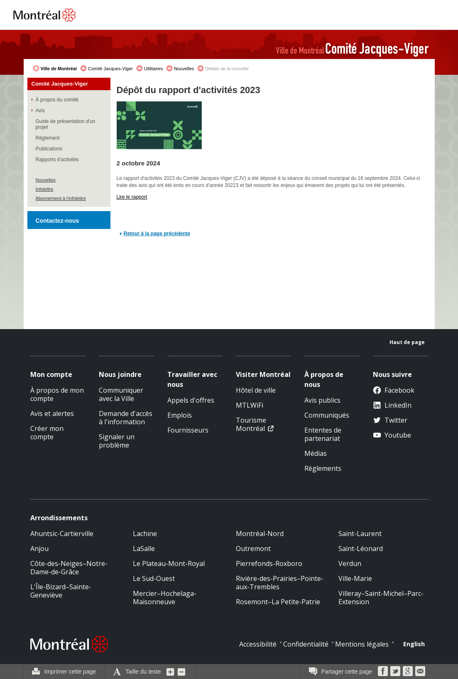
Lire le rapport (132, 197)
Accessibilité (258, 644)
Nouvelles (184, 68)
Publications (49, 149)
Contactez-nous (57, 220)
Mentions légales (362, 644)
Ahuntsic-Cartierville (61, 533)
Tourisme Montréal (251, 424)
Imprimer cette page (70, 671)
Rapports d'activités (57, 159)
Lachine (145, 533)
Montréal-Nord (260, 533)
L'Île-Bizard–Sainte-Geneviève (60, 591)
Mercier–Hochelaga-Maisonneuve (164, 597)
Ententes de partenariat (322, 434)
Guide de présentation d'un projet (66, 124)
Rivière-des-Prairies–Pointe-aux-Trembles (279, 582)
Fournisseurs (187, 430)
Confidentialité (305, 644)
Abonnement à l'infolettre (61, 198)
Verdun (349, 563)
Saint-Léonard (360, 548)
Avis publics (322, 400)
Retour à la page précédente (157, 233)
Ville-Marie (355, 578)
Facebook (393, 390)
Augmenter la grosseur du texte (171, 671)
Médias (315, 453)
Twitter (390, 420)
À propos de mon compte (57, 394)
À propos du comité (57, 100)
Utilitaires (153, 68)
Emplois (179, 415)
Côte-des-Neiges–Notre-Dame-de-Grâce (69, 567)
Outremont (253, 548)
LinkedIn (392, 405)
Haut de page (407, 342)
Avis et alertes (52, 413)
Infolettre (45, 189)
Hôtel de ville (256, 390)
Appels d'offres (190, 400)
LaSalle (144, 548)
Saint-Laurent (360, 533)
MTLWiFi (249, 405)
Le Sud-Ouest (154, 578)
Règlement (48, 138)
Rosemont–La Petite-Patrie (278, 601)
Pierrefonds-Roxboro (269, 563)
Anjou (39, 548)
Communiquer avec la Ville (121, 394)
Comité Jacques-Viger (110, 68)
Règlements (322, 468)
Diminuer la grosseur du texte (181, 671)
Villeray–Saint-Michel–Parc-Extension (381, 597)
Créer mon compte (47, 432)
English (414, 644)
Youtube (392, 435)
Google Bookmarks (408, 671)
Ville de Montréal (59, 68)
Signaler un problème (117, 441)
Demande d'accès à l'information (125, 417)
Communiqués (326, 415)
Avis (40, 110)
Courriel (420, 671)
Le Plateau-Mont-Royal (169, 563)
